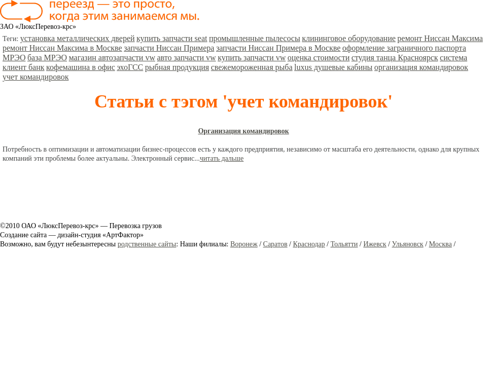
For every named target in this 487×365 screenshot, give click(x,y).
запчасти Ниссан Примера (169, 48)
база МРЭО (47, 57)
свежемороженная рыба (252, 67)
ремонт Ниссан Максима (439, 38)
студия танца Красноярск (395, 57)
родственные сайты (147, 244)
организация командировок (421, 67)
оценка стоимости (319, 57)
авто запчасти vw (186, 57)
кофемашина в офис (80, 67)
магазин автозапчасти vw (112, 57)
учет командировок (35, 76)
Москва (440, 244)
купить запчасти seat (171, 38)
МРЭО (14, 57)
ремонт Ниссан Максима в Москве (62, 48)
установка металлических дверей (77, 38)
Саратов (275, 244)
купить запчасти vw (252, 57)
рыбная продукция (177, 67)
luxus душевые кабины (333, 67)
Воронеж (244, 244)
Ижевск (374, 244)
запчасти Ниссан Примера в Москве (278, 48)
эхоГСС (130, 67)
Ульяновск (407, 244)
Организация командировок (243, 131)
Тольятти (344, 244)
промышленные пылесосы (254, 38)
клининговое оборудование (349, 38)
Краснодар (309, 244)
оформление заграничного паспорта (404, 48)
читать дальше (222, 158)
